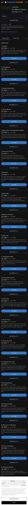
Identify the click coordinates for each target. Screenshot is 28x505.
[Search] (26, 2)
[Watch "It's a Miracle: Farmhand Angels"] (14, 416)
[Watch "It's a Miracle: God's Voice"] (14, 310)
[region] (14, 490)
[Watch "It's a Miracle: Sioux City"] (14, 247)
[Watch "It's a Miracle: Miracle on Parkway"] (14, 226)
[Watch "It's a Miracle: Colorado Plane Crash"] (14, 374)
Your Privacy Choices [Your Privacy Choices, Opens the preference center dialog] (14, 498)
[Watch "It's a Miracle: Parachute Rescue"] (14, 395)
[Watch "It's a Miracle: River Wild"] (14, 184)
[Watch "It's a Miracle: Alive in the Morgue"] (14, 458)
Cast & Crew (16, 38)
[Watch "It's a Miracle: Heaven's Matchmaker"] (14, 100)
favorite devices (12, 31)
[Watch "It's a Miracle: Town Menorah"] (14, 79)
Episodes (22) (5, 38)
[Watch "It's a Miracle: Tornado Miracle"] (14, 121)
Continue (14, 502)
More (2, 55)
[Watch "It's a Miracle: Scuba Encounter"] (14, 353)
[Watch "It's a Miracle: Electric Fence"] (14, 332)
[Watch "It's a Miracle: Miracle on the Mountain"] (14, 437)
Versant (12, 480)
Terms (4, 482)
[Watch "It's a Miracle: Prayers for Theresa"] (14, 163)
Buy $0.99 (14, 62)
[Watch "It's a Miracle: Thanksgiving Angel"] (14, 268)
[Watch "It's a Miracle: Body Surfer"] (14, 205)
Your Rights (23, 485)
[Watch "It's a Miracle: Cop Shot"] (14, 58)
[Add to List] (26, 12)
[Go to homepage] (14, 2)
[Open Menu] (2, 2)
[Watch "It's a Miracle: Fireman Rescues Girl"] (14, 289)
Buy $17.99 (16, 20)
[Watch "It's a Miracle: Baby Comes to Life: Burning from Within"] (14, 142)
